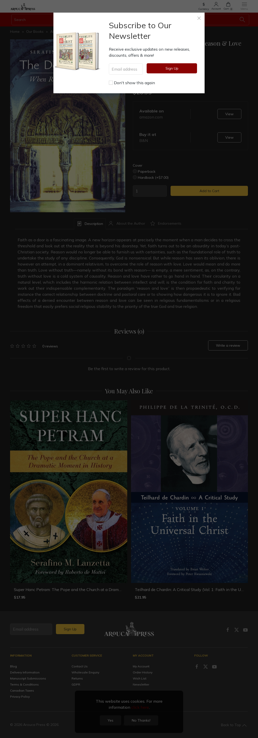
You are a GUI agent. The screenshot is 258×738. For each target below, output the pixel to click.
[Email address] (126, 69)
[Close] (199, 18)
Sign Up (172, 68)
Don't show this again (132, 82)
